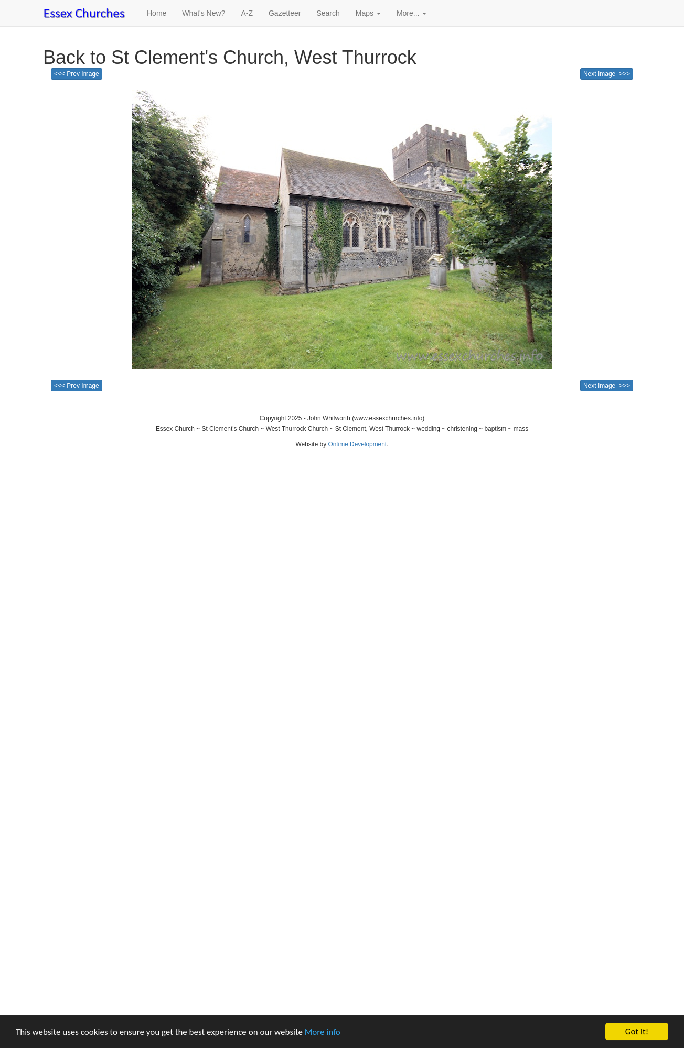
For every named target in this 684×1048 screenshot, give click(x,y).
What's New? (203, 13)
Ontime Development (357, 444)
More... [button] (411, 13)
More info (322, 1032)
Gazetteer (285, 13)
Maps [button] (368, 13)
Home (156, 13)
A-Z (247, 13)
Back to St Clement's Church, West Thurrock (229, 57)
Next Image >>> (606, 74)
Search (327, 13)
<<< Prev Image (76, 74)
